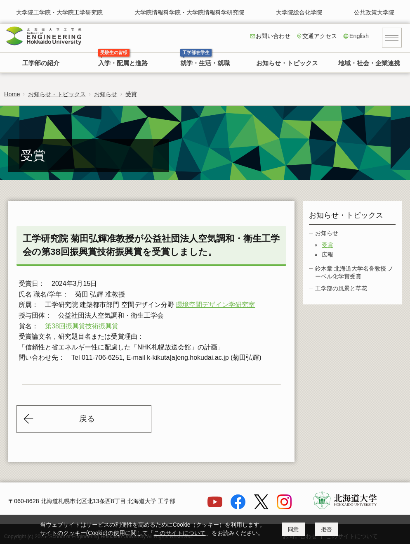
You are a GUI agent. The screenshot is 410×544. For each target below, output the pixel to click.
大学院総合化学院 (299, 12)
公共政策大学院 (374, 12)
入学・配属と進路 (123, 63)
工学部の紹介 (40, 63)
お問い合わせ (273, 36)
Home (12, 94)
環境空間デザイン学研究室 (215, 304)
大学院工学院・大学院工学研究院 (59, 12)
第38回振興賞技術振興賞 (81, 326)
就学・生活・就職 (205, 63)
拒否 (326, 529)
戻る (87, 418)
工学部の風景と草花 (341, 288)
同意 (293, 529)
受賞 (131, 94)
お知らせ (105, 94)
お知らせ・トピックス (287, 63)
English (359, 36)
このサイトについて (180, 533)
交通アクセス (319, 36)
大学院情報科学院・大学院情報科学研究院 (189, 12)
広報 (327, 254)
